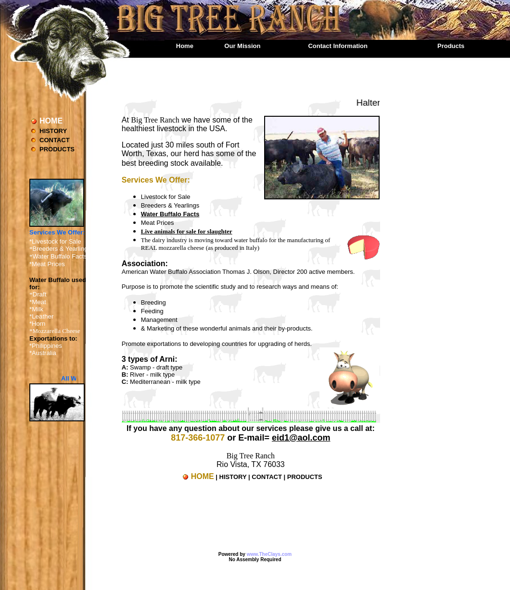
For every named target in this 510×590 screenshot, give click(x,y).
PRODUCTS (57, 149)
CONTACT (54, 140)
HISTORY (53, 131)
